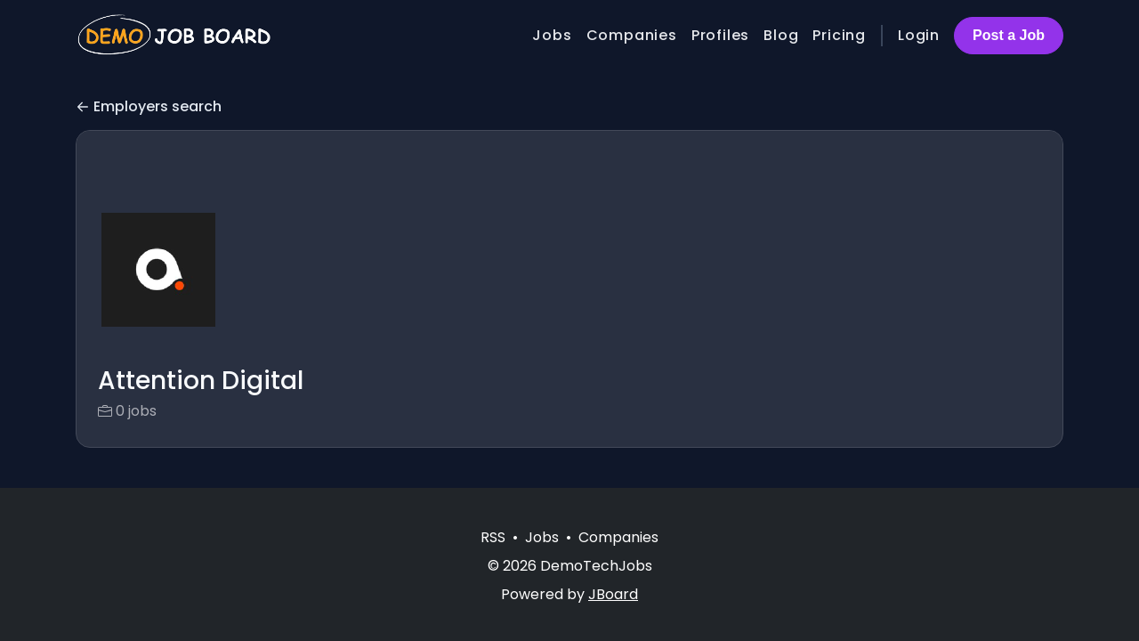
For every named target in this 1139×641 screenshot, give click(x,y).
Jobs (551, 35)
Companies (631, 35)
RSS (493, 537)
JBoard (613, 594)
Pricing (839, 35)
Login (919, 35)
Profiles (720, 35)
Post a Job (1009, 35)
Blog (780, 35)
